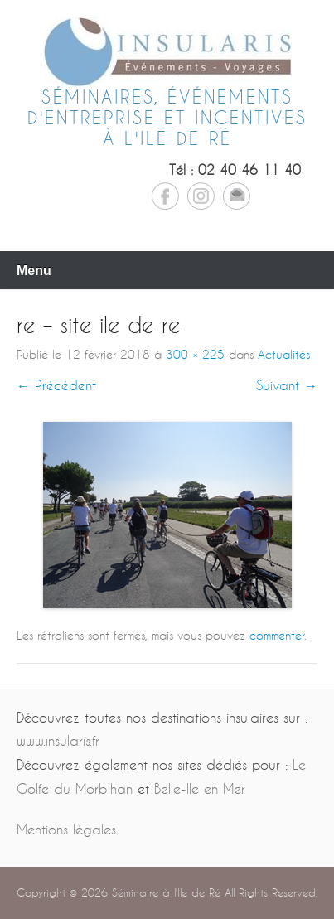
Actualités (284, 354)
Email (236, 196)
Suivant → (286, 385)
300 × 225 (195, 354)
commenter (276, 635)
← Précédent (56, 385)
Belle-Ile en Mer (199, 788)
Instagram (201, 196)
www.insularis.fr (58, 740)
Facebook (165, 196)
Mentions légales (66, 829)
